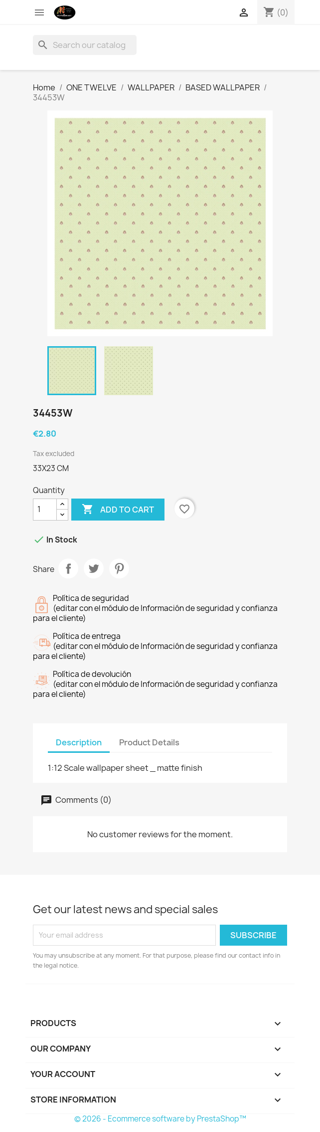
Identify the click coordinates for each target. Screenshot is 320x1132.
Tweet (94, 568)
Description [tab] (79, 742)
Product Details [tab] (149, 742)
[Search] (85, 45)
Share (68, 568)
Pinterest (119, 568)
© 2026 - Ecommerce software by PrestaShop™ (160, 1119)
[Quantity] (45, 510)
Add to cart (118, 509)
